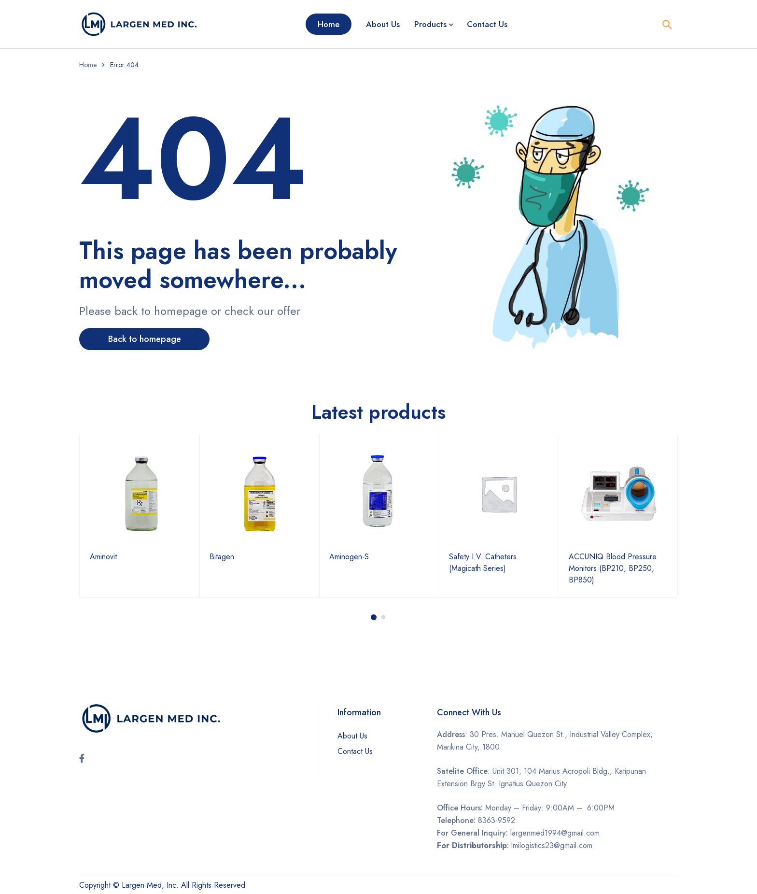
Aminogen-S (349, 556)
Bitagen (222, 556)
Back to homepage (144, 339)
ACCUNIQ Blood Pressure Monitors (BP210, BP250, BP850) (613, 568)
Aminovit (103, 556)
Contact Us (355, 751)
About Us (352, 735)
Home (88, 65)
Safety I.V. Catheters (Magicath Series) (483, 562)
